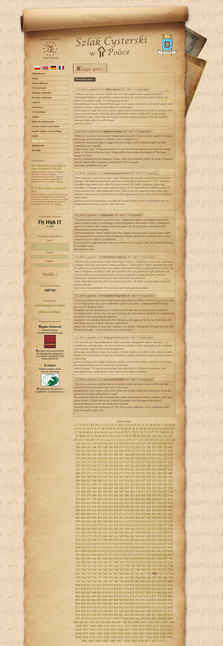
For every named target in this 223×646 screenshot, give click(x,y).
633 (99, 547)
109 (92, 440)
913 (154, 603)
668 (94, 555)
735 (164, 566)
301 (154, 477)
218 (94, 462)
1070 (140, 641)
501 (164, 517)
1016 (148, 626)
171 (132, 451)
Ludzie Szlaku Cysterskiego (46, 131)
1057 (142, 637)
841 (154, 589)
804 (148, 581)
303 (164, 477)
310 (105, 480)
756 (82, 574)
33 (83, 428)
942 (115, 611)
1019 (170, 626)
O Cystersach (39, 87)
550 (137, 529)
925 (121, 607)
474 (115, 514)
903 (99, 603)
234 (83, 465)
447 (164, 506)
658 (137, 551)
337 (154, 484)
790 (170, 577)
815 (110, 585)
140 (159, 443)
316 (137, 480)
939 (99, 611)
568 (137, 532)
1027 (127, 629)
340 (170, 484)
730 (137, 566)
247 (154, 465)
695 (143, 558)
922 (105, 607)
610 (170, 540)
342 (83, 488)
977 (110, 618)
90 (104, 436)
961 (121, 615)
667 (88, 555)
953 (77, 615)
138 (148, 443)
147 (99, 447)
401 (110, 499)
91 (107, 436)
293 (110, 477)
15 (116, 425)
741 (99, 569)
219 (99, 462)
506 (94, 521)
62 (95, 432)
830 (94, 589)
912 (148, 603)
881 (77, 600)
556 (170, 529)
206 (126, 458)
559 (88, 532)
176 (159, 451)
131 (110, 443)
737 (77, 569)
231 (164, 462)
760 (104, 574)
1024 (106, 629)
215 (77, 462)
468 (83, 514)
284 (159, 473)
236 (94, 465)
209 (143, 458)
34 (87, 428)
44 (126, 428)
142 (170, 443)
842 (159, 589)
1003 (157, 622)
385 (121, 495)
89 (100, 436)
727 (121, 566)
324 (83, 484)
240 (115, 465)
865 (88, 596)
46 (133, 428)
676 (137, 555)
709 (121, 562)
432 (83, 506)
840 (148, 589)
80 (164, 432)
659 (143, 551)
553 (154, 529)
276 (115, 473)
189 (132, 454)
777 (99, 577)
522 (83, 525)
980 (126, 618)
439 (121, 506)
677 (143, 555)
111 (102, 440)
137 (143, 443)
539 (77, 529)
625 (154, 543)
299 (143, 477)
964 (137, 615)
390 (148, 495)
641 (143, 547)
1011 (113, 626)
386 (126, 495)
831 (99, 589)
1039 (113, 633)
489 (99, 517)
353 (143, 488)
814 (105, 585)
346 (105, 488)
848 (94, 592)
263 (143, 469)
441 (132, 506)
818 (126, 585)
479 (143, 514)
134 (126, 443)
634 (105, 547)
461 (143, 510)
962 (126, 615)
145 (88, 447)
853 (121, 592)
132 (115, 443)
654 (115, 551)
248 (159, 465)
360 (83, 491)
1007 (85, 626)
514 (137, 521)
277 (121, 473)
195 (164, 454)
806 (159, 581)
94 (119, 436)
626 (159, 543)
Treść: (49, 245)
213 (164, 458)
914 (159, 603)
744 (115, 569)
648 (83, 551)
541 (88, 529)
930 (148, 607)
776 (94, 577)
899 (77, 603)
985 (154, 618)
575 (77, 536)
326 (94, 484)
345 (99, 488)
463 (154, 510)
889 (121, 600)
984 (148, 618)
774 (83, 577)
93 (115, 436)
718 (170, 562)
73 (137, 432)
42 (118, 428)
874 (137, 596)
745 (121, 569)
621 (132, 543)
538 (170, 525)
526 (105, 525)
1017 (155, 626)
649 (88, 551)
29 (169, 425)
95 (123, 436)
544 (105, 529)
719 (77, 566)
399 (99, 499)
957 (99, 615)
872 (126, 596)
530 (126, 525)
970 (170, 615)
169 (121, 451)
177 (164, 451)
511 (121, 521)
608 (159, 540)
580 (105, 536)
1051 (99, 637)
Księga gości (39, 140)
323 (77, 484)
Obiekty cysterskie (41, 92)
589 (154, 536)
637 (121, 547)
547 (121, 529)
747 (132, 569)
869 (110, 596)
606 (148, 540)
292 (105, 477)
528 (115, 525)
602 (126, 540)
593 (77, 540)
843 (164, 589)
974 (94, 618)
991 (86, 622)
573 (164, 532)
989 (75, 622)
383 (110, 495)
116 (129, 440)
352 (137, 488)
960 (115, 615)
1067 (119, 641)
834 (115, 589)
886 (105, 600)
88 (96, 436)
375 (164, 491)
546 (115, 529)
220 (105, 462)
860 (159, 592)
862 (170, 592)
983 (143, 618)
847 (88, 592)
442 (137, 506)
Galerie (36, 102)
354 (148, 488)
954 (83, 615)
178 (170, 451)
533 (143, 525)
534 (148, 525)
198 (83, 458)
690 (115, 558)
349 (121, 488)
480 (148, 514)
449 (77, 510)
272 (94, 473)
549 (132, 529)
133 (121, 443)
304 (170, 477)
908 (126, 603)
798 (115, 581)
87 (92, 436)
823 (154, 585)
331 (121, 484)
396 (83, 499)
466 (170, 510)
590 (159, 536)
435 (99, 506)
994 (103, 622)
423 (132, 503)
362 (94, 491)
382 (105, 495)
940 (105, 611)
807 (164, 581)
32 (79, 428)
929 (143, 607)
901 (88, 603)
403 (121, 499)
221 (110, 462)
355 (154, 488)
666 (83, 555)
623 (143, 543)
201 (99, 458)
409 (154, 499)
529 (121, 525)
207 (132, 458)
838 (137, 589)
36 (95, 428)
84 (81, 436)
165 (99, 451)
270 (83, 473)
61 (91, 432)
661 (154, 551)
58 (79, 432)
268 (170, 469)
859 (154, 592)
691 (121, 558)
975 (99, 618)
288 (83, 477)
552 (148, 529)
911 (143, 603)
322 (170, 480)
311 (110, 480)
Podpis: (49, 263)
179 (77, 454)
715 (154, 562)
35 (91, 428)
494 (126, 517)
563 (110, 532)
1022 (92, 629)
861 (164, 592)
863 (77, 596)
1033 (170, 629)
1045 (155, 633)
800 (126, 581)
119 (145, 440)
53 (160, 428)
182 (94, 454)
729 (132, 566)
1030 (148, 629)
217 (88, 462)
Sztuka (35, 116)
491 (110, 517)
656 (126, 551)
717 (164, 562)
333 (132, 484)
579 (99, 536)
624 (148, 543)
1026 (120, 629)
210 (148, 458)
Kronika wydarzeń (42, 97)
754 (170, 569)
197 (77, 458)
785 (143, 577)
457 (121, 510)
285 (164, 473)
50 (149, 428)
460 (137, 510)
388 (137, 495)
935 (77, 611)
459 (132, 510)
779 (110, 577)
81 (168, 432)
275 (110, 473)
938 (94, 611)
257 (110, 469)
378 (83, 495)
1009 (99, 626)
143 (77, 447)
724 (105, 566)
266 (159, 469)
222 (115, 462)
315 (132, 480)
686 (94, 558)
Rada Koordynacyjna (43, 121)
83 (77, 436)
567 (132, 532)
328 (105, 484)
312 (115, 480)
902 (94, 603)
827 (77, 589)
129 (99, 443)
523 (88, 525)
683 (77, 558)
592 (170, 536)
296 (126, 477)
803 (143, 581)
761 (110, 574)
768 (148, 574)
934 (170, 607)
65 (106, 432)
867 (99, 596)
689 (110, 558)
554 (159, 529)
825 (164, 585)
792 (83, 581)
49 (145, 428)
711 (132, 562)
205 (121, 458)
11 (100, 425)
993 (97, 622)
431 (77, 506)
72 (133, 432)
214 (170, 458)
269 (77, 473)
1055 (127, 637)
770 (159, 574)
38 (103, 428)
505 (88, 521)
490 (105, 517)
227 (143, 462)
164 (94, 451)
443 (143, 506)
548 (126, 529)
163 (88, 451)
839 (143, 589)
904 (105, 603)
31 (76, 428)
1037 (99, 633)
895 (154, 600)
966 (148, 615)
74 (141, 432)
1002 (150, 622)
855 (132, 592)
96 (127, 436)
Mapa (35, 78)
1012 (120, 626)
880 (170, 596)
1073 (162, 641)
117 (134, 440)
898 (170, 600)
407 (143, 499)
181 (88, 454)
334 (137, 484)
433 (88, 506)
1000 (136, 622)
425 (143, 503)
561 (99, 532)
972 (83, 618)
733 (154, 566)
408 (148, 499)
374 (159, 491)
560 (94, 532)
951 (164, 611)
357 (164, 488)
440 (126, 506)
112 (108, 440)
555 (164, 529)
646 (170, 547)
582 (115, 536)
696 (148, 558)
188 (126, 454)
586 (137, 536)
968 (159, 615)
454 (105, 510)
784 (137, 577)
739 (88, 569)
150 (115, 447)
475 (121, 514)
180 (83, 454)
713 (143, 562)
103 (159, 436)
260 (126, 469)
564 (115, 532)
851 (110, 592)
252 (83, 469)
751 (154, 569)
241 (121, 465)
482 (159, 514)
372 (148, 491)
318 (148, 480)
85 (84, 436)
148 (105, 447)
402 (115, 499)
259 (121, 469)
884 (94, 600)
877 (154, 596)
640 (137, 547)
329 (110, 484)
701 (77, 562)
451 (88, 510)
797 (110, 581)
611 (77, 543)
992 (92, 622)
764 (126, 574)
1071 (147, 641)
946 (137, 611)
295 (121, 477)
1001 (143, 622)
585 (132, 536)
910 (137, 603)
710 (126, 562)
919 (88, 607)
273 (99, 473)
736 (170, 566)
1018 (162, 626)
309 (99, 480)
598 (105, 540)
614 (94, 543)
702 (83, 562)
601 (121, 540)
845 (77, 592)
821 (143, 585)
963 (132, 615)
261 (132, 469)
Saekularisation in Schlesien (50, 305)
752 (159, 569)
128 (94, 443)
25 (154, 425)
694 (137, 558)
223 (121, 462)
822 (148, 585)
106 (75, 440)
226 (137, 462)
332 (126, 484)
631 (88, 547)
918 (83, 607)
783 (132, 577)
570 (148, 532)
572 (159, 532)
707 (110, 562)
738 (83, 569)
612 (83, 543)
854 (126, 592)
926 (126, 607)
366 (115, 491)
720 (83, 566)
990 (81, 622)
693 (132, 558)
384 (115, 495)
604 (137, 540)
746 (126, 569)
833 (110, 589)
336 (148, 484)
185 (110, 454)
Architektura (39, 111)
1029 (142, 629)
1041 (127, 633)
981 (132, 618)
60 (87, 432)
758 (93, 574)
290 (94, 477)
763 (120, 574)
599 (110, 540)
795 (99, 581)
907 (121, 603)
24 (150, 425)
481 (154, 514)
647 (77, 551)
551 (143, 529)
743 (110, 569)
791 (77, 581)
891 (132, 600)
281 (143, 473)
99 (138, 436)
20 (135, 425)
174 (148, 451)
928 (137, 607)
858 (148, 592)
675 (132, 555)
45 (130, 428)
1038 (106, 633)
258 (115, 469)
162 (83, 451)
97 (130, 436)
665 (77, 555)
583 (121, 536)
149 (110, 447)
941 (110, 611)
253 (88, 469)
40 (110, 428)
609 (164, 540)
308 (94, 480)
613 (88, 543)
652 (105, 551)
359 (77, 491)
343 (88, 488)
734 (159, 566)
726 (115, 566)
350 (126, 488)
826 (170, 585)
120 (150, 440)
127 (88, 443)
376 (170, 491)
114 (118, 440)
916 (170, 603)
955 (88, 615)
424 (137, 503)
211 (154, 458)
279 (132, 473)
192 (148, 454)
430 (170, 503)
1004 (164, 622)
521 (77, 525)
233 (77, 465)
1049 (85, 637)
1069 (133, 641)
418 (105, 503)
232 (170, 462)
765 (131, 574)
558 (83, 532)
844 (170, 589)
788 (159, 577)
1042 (134, 633)
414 (83, 503)
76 (149, 432)
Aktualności (38, 73)
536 (159, 525)
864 (83, 596)
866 (94, 596)
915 (164, 603)
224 (126, 462)
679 (154, 555)
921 (99, 607)
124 (172, 440)
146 (94, 447)
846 (83, 592)
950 (159, 611)
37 (99, 428)
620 (126, 543)
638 (126, 547)
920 (94, 607)
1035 (85, 633)
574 (170, 532)
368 (126, 491)
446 (159, 506)
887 (110, 600)
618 (115, 543)
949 (154, 611)
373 (154, 491)
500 (159, 517)
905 (110, 603)
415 (88, 503)
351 (132, 488)
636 (115, 547)
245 (143, 465)
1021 (85, 629)
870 (115, 596)
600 (115, 540)
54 (164, 428)
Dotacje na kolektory (50, 311)
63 (99, 432)
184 (105, 454)
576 (83, 536)
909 (132, 603)
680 (159, 555)
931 (154, 607)
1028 (134, 629)
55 (168, 428)
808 (170, 581)
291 (99, 477)
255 (99, 469)
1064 (98, 641)
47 (137, 428)
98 (134, 436)
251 (77, 469)
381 (99, 495)
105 (170, 436)
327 (99, 484)
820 (137, 585)
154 (137, 447)
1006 (78, 626)
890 (126, 600)
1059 (155, 637)
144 (83, 447)
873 (132, 596)
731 (143, 566)
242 (126, 465)
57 (76, 432)
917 (77, 607)
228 (148, 462)
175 (154, 451)
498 (148, 517)
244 (137, 465)
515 (143, 521)
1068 (126, 641)
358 (170, 488)
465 (164, 510)
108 (86, 440)
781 (121, 577)
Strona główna (40, 83)
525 (99, 525)
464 (159, 510)
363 (99, 491)
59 (83, 432)
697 (154, 558)
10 (96, 425)
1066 (112, 641)
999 (130, 622)
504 (83, 521)
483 (164, 514)
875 (143, 596)
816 (115, 585)
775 (88, 577)
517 (154, 521)
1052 (106, 637)
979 (121, 618)
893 (143, 600)
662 (159, 551)
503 (77, 521)
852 (115, 592)
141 (164, 443)
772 (170, 574)
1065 (105, 641)
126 (83, 443)
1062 (84, 641)
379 (88, 495)
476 (126, 514)
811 (88, 585)
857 (143, 592)
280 (137, 473)
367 (121, 491)
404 (126, 499)
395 (77, 499)
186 (115, 454)
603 (132, 540)
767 (142, 574)
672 (115, 555)
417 (99, 503)
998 (124, 622)
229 (154, 462)
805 (154, 581)
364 (105, 491)
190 (137, 454)
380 (94, 495)
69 (122, 432)
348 (115, 488)
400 (105, 499)
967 (154, 615)
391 (154, 495)
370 (137, 491)
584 (126, 536)
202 (105, 458)
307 (88, 480)
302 (159, 477)
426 (148, 503)
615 (99, 543)
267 (164, 469)
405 (132, 499)
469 (88, 514)
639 (132, 547)
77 (153, 432)
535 (154, 525)
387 (132, 495)
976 (105, 618)
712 (137, 562)
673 (121, 555)
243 (132, 465)
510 (115, 521)
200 (94, 458)
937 (88, 611)
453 (99, 510)
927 (132, 607)
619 (121, 543)
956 (94, 615)
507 (99, 521)
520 (170, 521)
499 (154, 517)
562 (105, 532)
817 (121, 585)
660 (148, 551)
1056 (134, 637)
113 (113, 440)
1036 (92, 633)
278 (126, 473)
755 (77, 574)
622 (137, 543)
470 (94, 514)
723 (99, 566)
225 (132, 462)
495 (132, 517)
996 (114, 622)
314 (126, 480)
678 (148, 555)
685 (88, 558)
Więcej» (59, 181)
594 (83, 540)
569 (143, 532)
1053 (113, 637)
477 (132, 514)
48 (141, 428)
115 (124, 440)
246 (148, 465)
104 (164, 436)
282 (148, 473)
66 (110, 432)
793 (88, 581)
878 (159, 596)
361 (88, 491)
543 (99, 529)
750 (148, 569)
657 (132, 551)
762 (115, 574)
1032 (163, 629)
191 (143, 454)
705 (99, 562)
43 (122, 428)
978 (115, 618)
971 (77, 618)
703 (88, 562)
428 (159, 503)
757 (88, 574)
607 (154, 540)
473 (110, 514)
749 (143, 569)
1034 (78, 633)
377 (77, 495)
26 (158, 425)
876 (148, 596)
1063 (91, 641)
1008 (92, 626)
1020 (78, 629)
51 (153, 428)
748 (137, 569)
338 (159, 484)
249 (164, 465)
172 (137, 451)
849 (99, 592)
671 (110, 555)
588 (148, 536)
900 (83, 603)
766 (137, 574)
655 (121, 551)
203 (110, 458)
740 (94, 569)
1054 (120, 637)
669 (99, 555)
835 (121, 589)
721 (88, 566)
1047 (170, 633)
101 (148, 436)
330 (115, 484)
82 (172, 432)
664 (170, 551)
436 (105, 506)
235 (88, 465)
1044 (148, 633)
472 (105, 514)
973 (88, 618)
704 (94, 562)
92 (111, 436)
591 (164, 536)
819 (132, 585)
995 (108, 622)
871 (121, 596)
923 (110, 607)
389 (143, 495)
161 (77, 451)
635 (110, 547)
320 (159, 480)
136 (137, 443)
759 (99, 574)
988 (170, 618)
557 (77, 532)
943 (121, 611)
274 (105, 473)
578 (94, 536)
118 (140, 440)
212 (159, 458)
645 (164, 547)
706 (105, 562)
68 (118, 432)
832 (105, 589)
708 (115, 562)
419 (110, 503)
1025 (113, 629)
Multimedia (38, 145)
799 (121, 581)
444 (148, 506)
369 (132, 491)
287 (77, 477)
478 (137, 514)
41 (114, 428)
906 (115, 603)
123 (166, 440)
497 (143, 517)
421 (121, 503)
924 (115, 607)
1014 (134, 626)
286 (170, 473)
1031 (155, 629)
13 (108, 425)
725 (110, 566)
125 (77, 443)
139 (154, 443)
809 (77, 585)
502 (170, 517)
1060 (163, 637)
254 (94, 469)
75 (145, 432)
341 (77, 488)
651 (99, 551)
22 (142, 425)
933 (164, 607)
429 (164, 503)
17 (123, 425)
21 (139, 425)
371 (143, 491)
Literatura (37, 107)
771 (165, 574)
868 (105, 596)
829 (88, 589)
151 (121, 447)
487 (88, 517)
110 (97, 440)
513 (132, 521)
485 (77, 517)
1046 (163, 633)
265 (154, 469)
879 (164, 596)
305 (77, 480)
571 (154, 532)
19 (131, 425)
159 (164, 447)
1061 (170, 637)
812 (94, 585)
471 (99, 514)
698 (159, 558)
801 (132, 581)
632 (94, 547)
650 (94, 551)
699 (164, 558)
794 (94, 581)
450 (83, 510)
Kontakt (36, 150)
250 (170, 465)
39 (106, 428)
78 (156, 432)
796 (105, 581)
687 (99, 558)
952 (170, 611)
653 (110, 551)
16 (119, 425)
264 (148, 469)
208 (137, 458)
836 (126, 589)
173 (143, 451)
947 (143, 611)
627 (164, 543)
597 (99, 540)
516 (148, 521)
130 (105, 443)
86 (88, 436)
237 (99, 465)
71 (130, 432)
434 (94, 506)
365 (110, 491)
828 (83, 589)
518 (159, 521)
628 (170, 543)
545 (110, 529)
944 (126, 611)
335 (143, 484)
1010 (106, 626)
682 (170, 555)
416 (94, 503)
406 (137, 499)
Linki (35, 135)
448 (170, 506)
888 (115, 600)
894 (148, 600)
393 (164, 495)
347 (110, 488)
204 (115, 458)
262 (137, 469)
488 (94, 517)
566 (126, 532)
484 (170, 514)
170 (126, 451)
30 (173, 425)
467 (77, 514)
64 (103, 432)
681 (164, 555)
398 (94, 499)
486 (83, 517)
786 (148, 577)
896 (159, 600)
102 (154, 436)
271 (88, 473)
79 (160, 432)
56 (172, 428)
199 (88, 458)
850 (105, 592)
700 (170, 558)
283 (154, 473)
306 (83, 480)
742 (105, 569)
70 (126, 432)
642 (148, 547)
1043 (142, 633)
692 (126, 558)
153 (132, 447)
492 (115, 517)
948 (148, 611)
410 (159, 499)
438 (115, 506)
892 (137, 600)
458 (126, 510)
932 (159, 607)
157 (154, 447)
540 (83, 529)
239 (110, 465)
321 (164, 480)
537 (164, 525)
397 (88, 499)
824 (159, 585)
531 (132, 525)
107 (81, 440)
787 (154, 577)
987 (164, 618)
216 (83, 462)
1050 (92, 637)
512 (126, 521)
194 (159, 454)
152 (126, 447)
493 (121, 517)
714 (148, 562)
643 (154, 547)
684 (83, 558)
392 (159, 495)
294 (115, 477)
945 (132, 611)
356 (159, 488)
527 (110, 525)
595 (88, 540)
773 (77, 577)
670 (105, 555)
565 (121, 532)
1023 (99, 629)
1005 (171, 622)
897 (164, 600)
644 (159, 547)
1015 (141, 626)
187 (121, 454)
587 (143, 536)
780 (115, 577)
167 (110, 451)
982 (137, 618)
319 (154, 480)
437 (110, 506)
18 (127, 425)
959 (110, 615)
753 (164, 569)
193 (154, 454)
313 (121, 480)
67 (114, 432)
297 (132, 477)
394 (170, 495)
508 (105, 521)
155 (143, 447)
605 (143, 540)
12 (104, 425)
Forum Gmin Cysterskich (45, 126)
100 (143, 436)
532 (137, 525)
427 (154, 503)
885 (99, 600)
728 (126, 566)
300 (148, 477)
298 (137, 477)
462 (148, 510)
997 (119, 622)
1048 (78, 637)
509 (110, 521)
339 (164, 484)
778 (105, 577)
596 (94, 540)
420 (115, 503)
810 (83, 585)
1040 (120, 633)
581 (110, 536)
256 (105, 469)
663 (164, 551)
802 (137, 581)
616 (105, 543)
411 (164, 499)
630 (83, 547)
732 (148, 566)
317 (143, 480)
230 (159, 462)
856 (137, 592)
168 (115, 451)
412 (170, 499)
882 (83, 600)
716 (159, 562)
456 (115, 510)
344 (94, 488)
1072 (155, 641)
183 (99, 454)
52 (156, 428)
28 (165, 425)
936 (83, 611)
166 (105, 451)
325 (88, 484)
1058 (148, 637)
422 (126, 503)
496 (137, 517)
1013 (127, 626)
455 (110, 510)
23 (146, 425)
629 (77, 547)
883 (88, 600)
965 (143, 615)
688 (105, 558)
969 (164, 615)
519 (164, 521)
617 (110, 543)
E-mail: (49, 255)
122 (161, 440)
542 (94, 529)
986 (159, 618)
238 (105, 465)
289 (88, 477)
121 (156, 440)
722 (94, 566)
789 (164, 577)
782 (126, 577)
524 (94, 525)
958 (105, 615)
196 (170, 454)
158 (159, 447)
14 (112, 425)
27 (162, 425)
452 (94, 510)
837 (132, 589)
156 (148, 447)
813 (99, 585)
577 (88, 536)
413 (77, 503)
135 (132, 443)
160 (170, 447)
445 (154, 506)
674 (126, 555)
